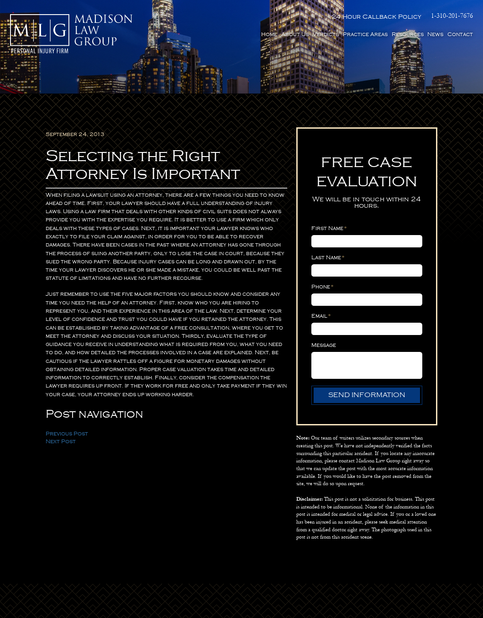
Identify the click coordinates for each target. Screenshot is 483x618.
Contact (460, 34)
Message (323, 345)
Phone (322, 287)
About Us (295, 34)
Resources (408, 34)
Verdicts (326, 34)
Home (269, 34)
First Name (329, 228)
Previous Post (67, 434)
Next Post (61, 442)
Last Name (328, 258)
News (435, 34)
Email (321, 316)
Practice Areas (365, 34)
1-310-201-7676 (452, 16)
